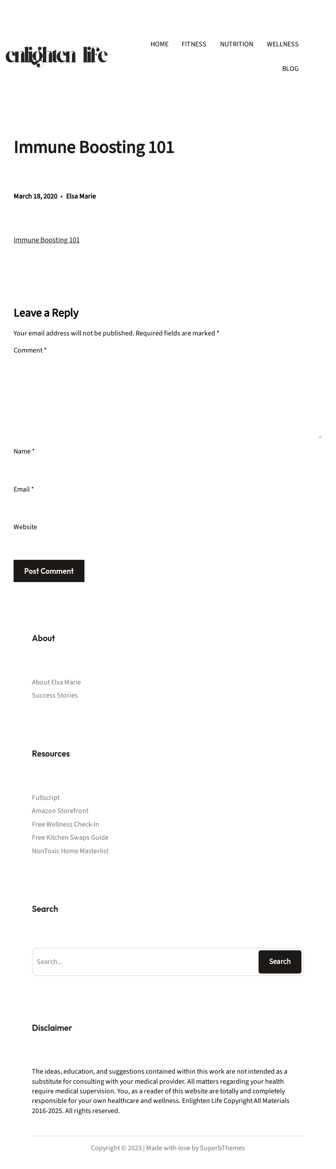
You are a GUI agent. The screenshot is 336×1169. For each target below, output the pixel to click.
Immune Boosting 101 (47, 240)
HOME (159, 44)
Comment (30, 350)
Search (279, 961)
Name (24, 451)
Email (24, 489)
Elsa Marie (81, 196)
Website (25, 527)
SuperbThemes (222, 1148)
